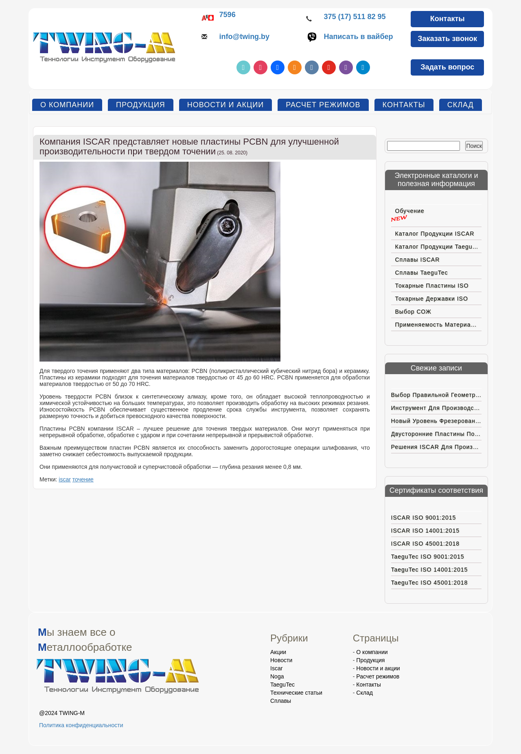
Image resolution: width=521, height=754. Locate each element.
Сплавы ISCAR (417, 259)
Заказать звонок (447, 39)
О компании (67, 105)
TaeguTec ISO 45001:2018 (429, 582)
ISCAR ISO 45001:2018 (425, 543)
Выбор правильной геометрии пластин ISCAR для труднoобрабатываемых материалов (436, 395)
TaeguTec (282, 684)
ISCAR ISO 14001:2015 (425, 530)
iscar (65, 479)
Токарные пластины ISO (432, 285)
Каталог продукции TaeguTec (438, 246)
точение (83, 479)
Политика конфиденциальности (81, 725)
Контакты (447, 19)
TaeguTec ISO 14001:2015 (429, 569)
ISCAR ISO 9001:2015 (423, 517)
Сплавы (280, 701)
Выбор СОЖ (413, 311)
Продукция (140, 105)
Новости (281, 660)
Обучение (410, 211)
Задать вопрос (447, 67)
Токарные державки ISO (431, 298)
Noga (277, 676)
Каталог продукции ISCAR (435, 233)
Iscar (276, 668)
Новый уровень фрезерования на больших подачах (436, 421)
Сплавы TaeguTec (421, 272)
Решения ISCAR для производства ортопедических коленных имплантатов (436, 447)
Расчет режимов (323, 105)
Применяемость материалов (438, 324)
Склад (460, 105)
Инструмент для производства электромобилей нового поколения (436, 408)
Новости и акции (225, 105)
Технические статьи (296, 692)
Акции (278, 652)
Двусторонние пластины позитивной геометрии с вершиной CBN (436, 434)
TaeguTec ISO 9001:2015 (427, 556)
